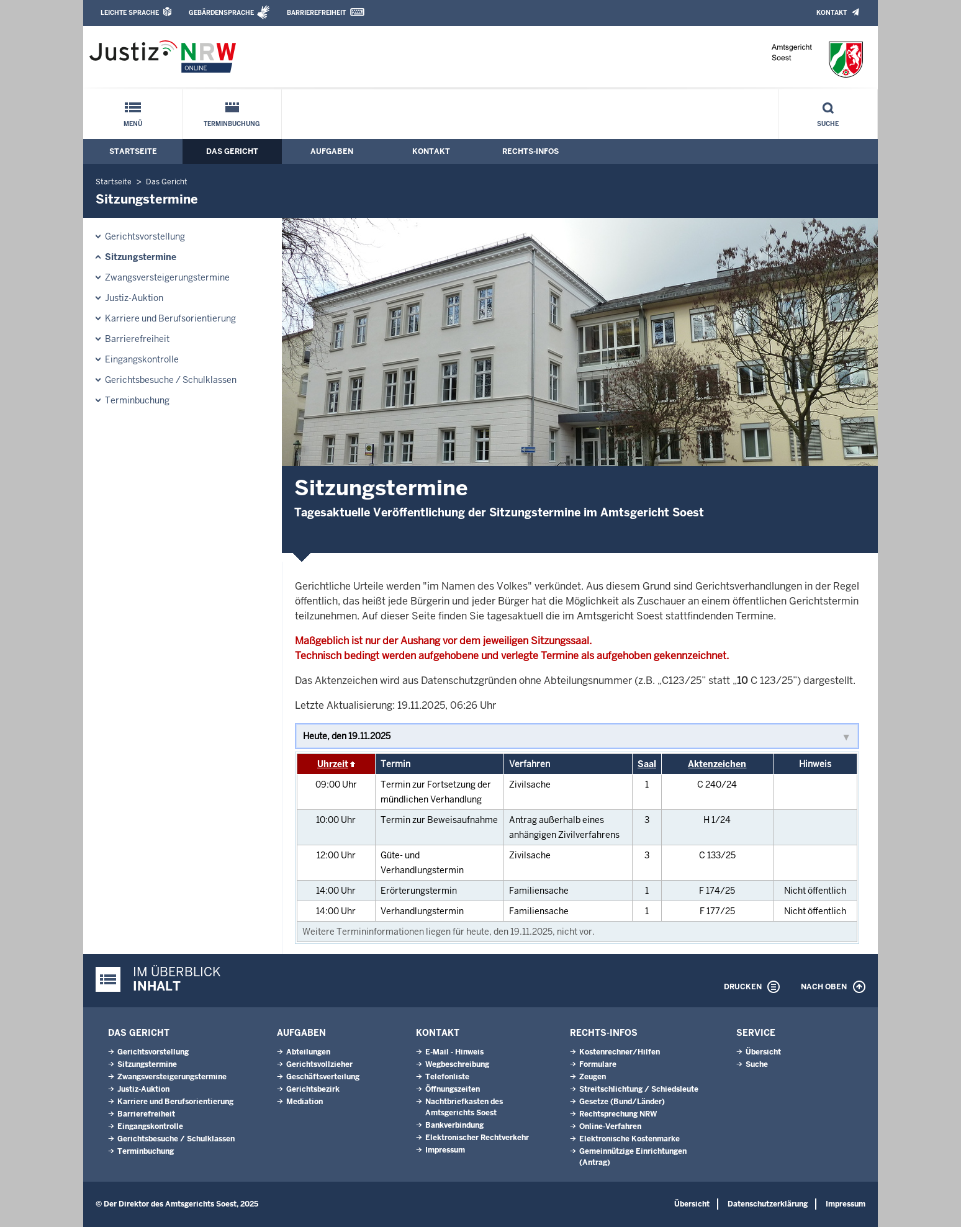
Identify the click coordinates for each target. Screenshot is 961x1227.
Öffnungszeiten (452, 1089)
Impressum (445, 1150)
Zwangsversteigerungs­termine (167, 277)
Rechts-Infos (530, 151)
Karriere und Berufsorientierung (170, 318)
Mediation (304, 1102)
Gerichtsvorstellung (145, 236)
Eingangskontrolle (142, 359)
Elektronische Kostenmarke (629, 1139)
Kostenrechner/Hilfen (619, 1052)
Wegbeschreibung (457, 1064)
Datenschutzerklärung (768, 1204)
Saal (647, 764)
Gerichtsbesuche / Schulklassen (171, 379)
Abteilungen (308, 1052)
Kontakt (831, 13)
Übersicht (763, 1052)
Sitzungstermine (140, 257)
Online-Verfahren (610, 1126)
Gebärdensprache (221, 13)
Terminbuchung (232, 124)
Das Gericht (232, 151)
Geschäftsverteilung (322, 1077)
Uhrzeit (332, 764)
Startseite (133, 151)
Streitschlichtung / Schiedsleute (638, 1089)
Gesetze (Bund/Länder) (622, 1102)
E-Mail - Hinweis (454, 1052)
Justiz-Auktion (134, 297)
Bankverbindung (454, 1125)
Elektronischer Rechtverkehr (477, 1138)
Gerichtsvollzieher (319, 1064)
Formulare (597, 1064)
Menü (133, 124)
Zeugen (592, 1077)
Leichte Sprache (130, 13)
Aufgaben (331, 151)
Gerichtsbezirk (313, 1089)
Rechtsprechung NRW (618, 1114)
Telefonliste (447, 1077)
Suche (828, 124)
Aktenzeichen (717, 764)
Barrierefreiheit (316, 13)
